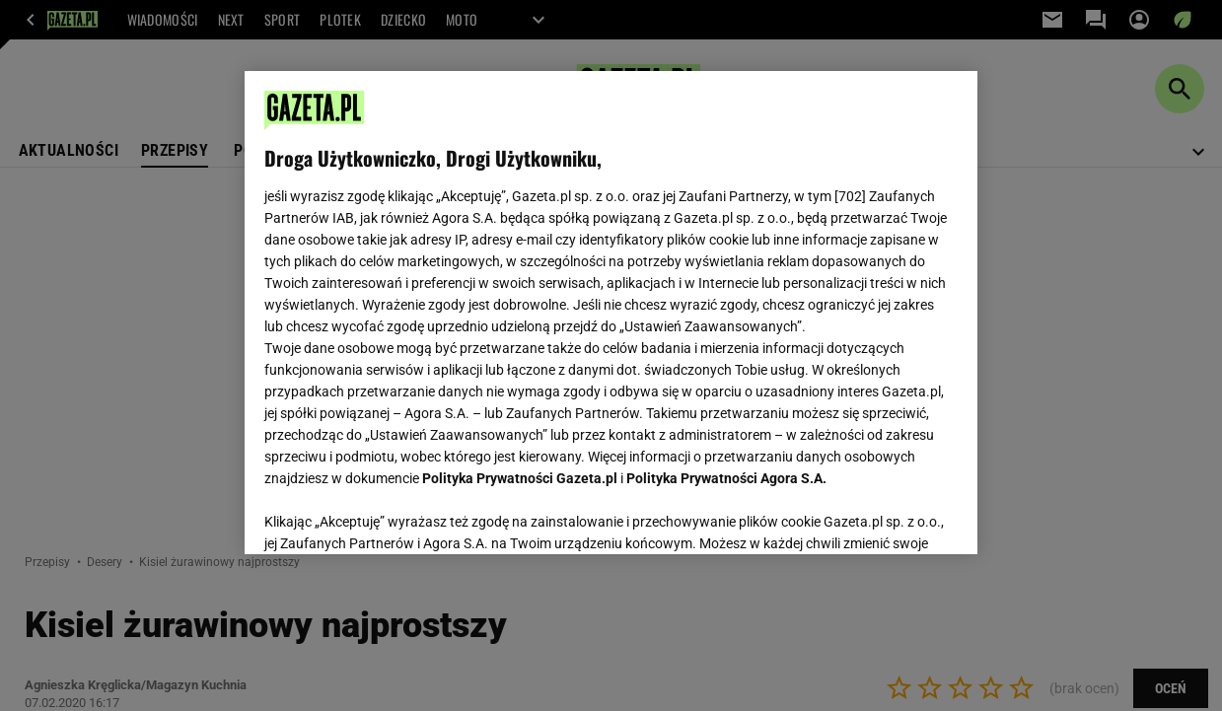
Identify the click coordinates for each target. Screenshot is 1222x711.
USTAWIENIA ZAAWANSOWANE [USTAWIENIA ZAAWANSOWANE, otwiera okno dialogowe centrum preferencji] (393, 515)
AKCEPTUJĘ (891, 516)
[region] (611, 312)
